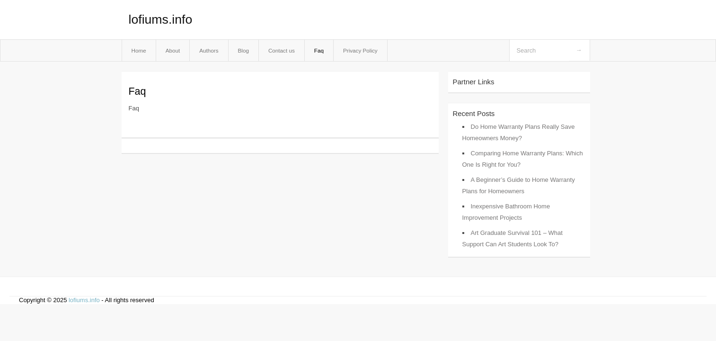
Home (139, 50)
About (173, 50)
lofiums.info (161, 19)
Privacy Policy (360, 50)
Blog (243, 50)
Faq (319, 50)
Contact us (281, 50)
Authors (208, 50)
